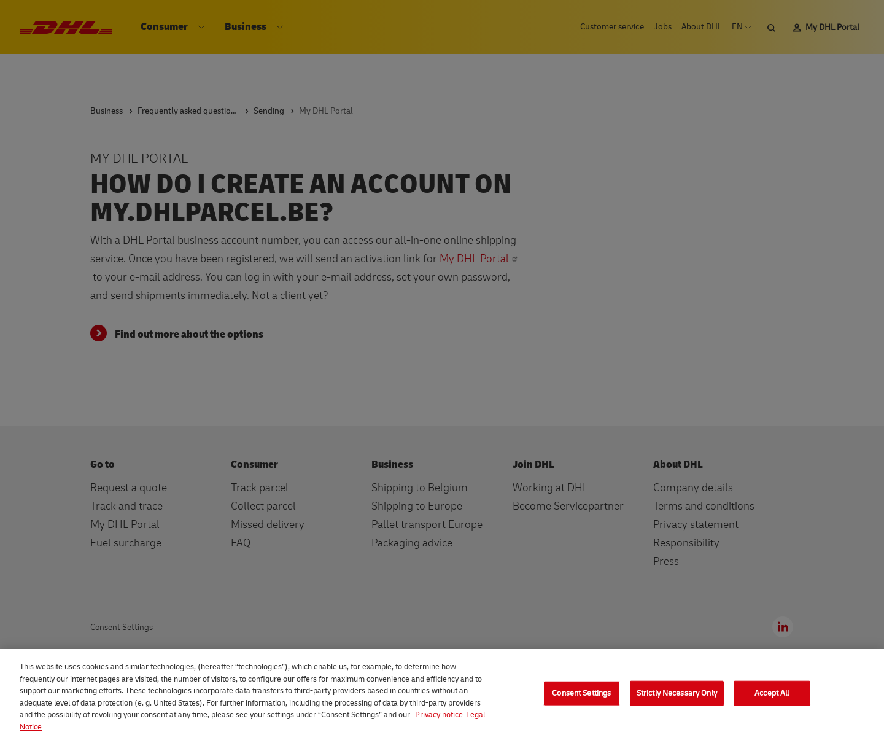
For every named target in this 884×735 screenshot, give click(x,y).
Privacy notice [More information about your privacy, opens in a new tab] (439, 724)
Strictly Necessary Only (677, 702)
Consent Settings (581, 702)
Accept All (771, 702)
